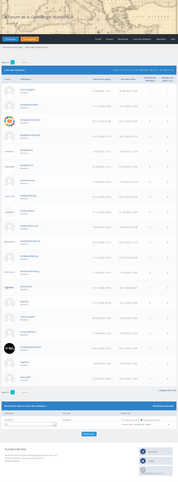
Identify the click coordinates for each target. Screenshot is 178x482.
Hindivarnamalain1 (29, 104)
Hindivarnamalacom (30, 241)
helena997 (25, 377)
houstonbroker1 (28, 331)
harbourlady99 (27, 89)
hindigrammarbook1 (30, 119)
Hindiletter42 (26, 150)
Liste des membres (142, 39)
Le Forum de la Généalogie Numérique (38, 17)
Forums (109, 39)
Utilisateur (8, 413)
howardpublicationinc (31, 346)
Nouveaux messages (13, 47)
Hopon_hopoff (27, 316)
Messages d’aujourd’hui (36, 47)
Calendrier (161, 39)
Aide (173, 39)
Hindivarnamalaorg (29, 271)
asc (170, 80)
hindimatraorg (27, 180)
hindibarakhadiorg (29, 256)
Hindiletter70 (26, 165)
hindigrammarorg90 (30, 135)
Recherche (123, 39)
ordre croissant (131, 420)
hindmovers (26, 286)
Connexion (10, 39)
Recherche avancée (163, 405)
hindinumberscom (29, 225)
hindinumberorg (28, 195)
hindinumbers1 (27, 210)
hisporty (24, 301)
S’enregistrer (30, 39)
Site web (66, 413)
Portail (98, 39)
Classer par (126, 413)
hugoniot (24, 362)
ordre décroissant (151, 420)
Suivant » (25, 62)
